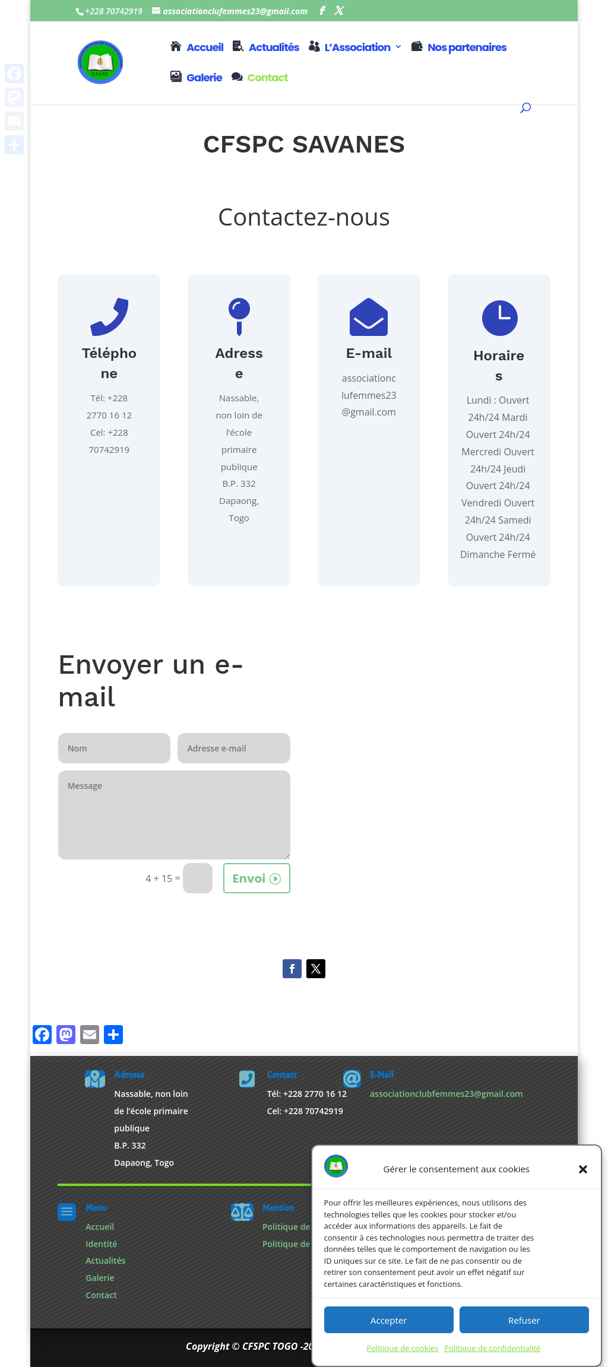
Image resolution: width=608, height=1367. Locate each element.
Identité (101, 1243)
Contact (268, 78)
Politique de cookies (402, 1348)
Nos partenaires (467, 48)
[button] (583, 1169)
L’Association (358, 48)
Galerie (203, 78)
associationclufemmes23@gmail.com (369, 395)
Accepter (388, 1320)
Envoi (249, 878)
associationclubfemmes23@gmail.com (446, 1093)
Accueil (204, 48)
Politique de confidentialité (492, 1348)
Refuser (524, 1320)
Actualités (274, 48)
